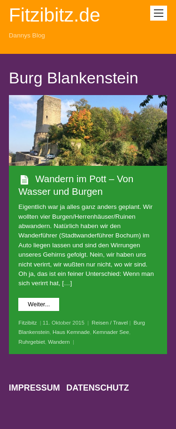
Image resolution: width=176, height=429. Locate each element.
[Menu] (158, 13)
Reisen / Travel (110, 322)
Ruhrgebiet (31, 342)
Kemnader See (111, 332)
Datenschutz (97, 387)
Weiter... (39, 304)
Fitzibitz (27, 322)
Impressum (34, 387)
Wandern (58, 342)
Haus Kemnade (71, 332)
